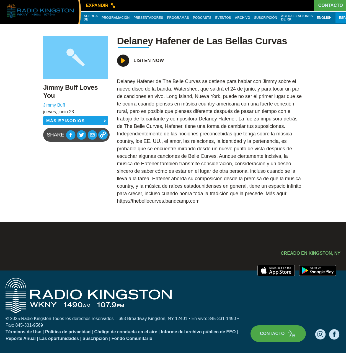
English (324, 18)
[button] (71, 135)
